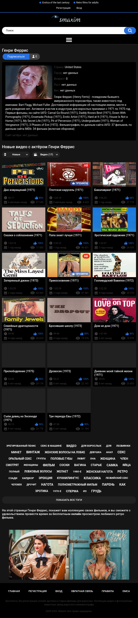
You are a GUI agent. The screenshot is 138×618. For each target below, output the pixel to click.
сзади (12, 478)
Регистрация (63, 8)
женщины (31, 464)
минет (16, 452)
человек (16, 484)
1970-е (57, 491)
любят (81, 458)
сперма (72, 491)
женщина (107, 458)
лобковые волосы (38, 471)
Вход (79, 8)
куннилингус (68, 478)
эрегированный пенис (21, 445)
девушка (95, 452)
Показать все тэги (69, 499)
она (92, 458)
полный (14, 471)
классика (92, 478)
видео (71, 446)
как (122, 484)
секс (121, 452)
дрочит (31, 484)
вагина (80, 465)
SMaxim (62, 611)
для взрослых (91, 445)
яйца (127, 465)
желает (62, 471)
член (124, 458)
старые (96, 465)
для (108, 445)
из (84, 491)
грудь (96, 491)
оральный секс (20, 458)
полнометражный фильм (77, 484)
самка (112, 465)
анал (109, 452)
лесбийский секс (117, 478)
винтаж (33, 452)
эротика (41, 491)
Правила (108, 591)
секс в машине (51, 445)
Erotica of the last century (55, 2)
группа (41, 458)
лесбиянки (123, 445)
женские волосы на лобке (65, 452)
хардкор (28, 478)
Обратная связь (82, 591)
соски (64, 465)
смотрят (12, 465)
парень (108, 484)
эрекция (45, 478)
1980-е (77, 471)
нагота (47, 484)
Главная (14, 591)
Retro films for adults (87, 2)
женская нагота (99, 471)
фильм (49, 465)
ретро (122, 471)
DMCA (126, 591)
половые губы (61, 458)
